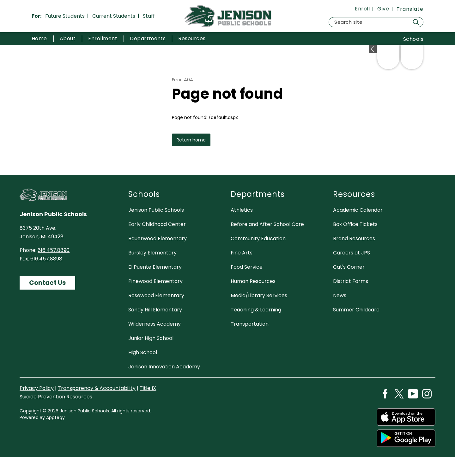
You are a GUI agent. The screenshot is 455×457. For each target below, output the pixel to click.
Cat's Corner (349, 267)
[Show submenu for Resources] (191, 38)
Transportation (250, 324)
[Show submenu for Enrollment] (102, 38)
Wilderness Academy (154, 324)
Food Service (247, 267)
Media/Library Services (259, 295)
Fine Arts (241, 252)
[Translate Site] (410, 9)
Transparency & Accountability (97, 388)
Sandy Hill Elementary (155, 309)
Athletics (242, 210)
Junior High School (150, 338)
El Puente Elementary (155, 267)
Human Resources (253, 281)
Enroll (362, 8)
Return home (191, 140)
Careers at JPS (351, 252)
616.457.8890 (54, 250)
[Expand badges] (373, 49)
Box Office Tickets (355, 224)
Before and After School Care (267, 224)
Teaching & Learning (256, 309)
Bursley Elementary (152, 252)
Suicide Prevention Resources (56, 396)
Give (383, 8)
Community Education (258, 238)
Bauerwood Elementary (157, 238)
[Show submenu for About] (68, 38)
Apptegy (55, 417)
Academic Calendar (358, 210)
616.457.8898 (46, 258)
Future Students (65, 16)
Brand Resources (354, 238)
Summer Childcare (356, 309)
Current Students (113, 16)
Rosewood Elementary (156, 295)
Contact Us (47, 282)
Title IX (148, 388)
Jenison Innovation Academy (164, 366)
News (339, 295)
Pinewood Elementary (155, 281)
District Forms (350, 281)
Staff (149, 16)
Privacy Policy (37, 388)
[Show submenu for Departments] (148, 38)
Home (39, 38)
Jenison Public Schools (156, 210)
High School (142, 352)
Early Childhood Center (157, 224)
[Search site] (376, 22)
